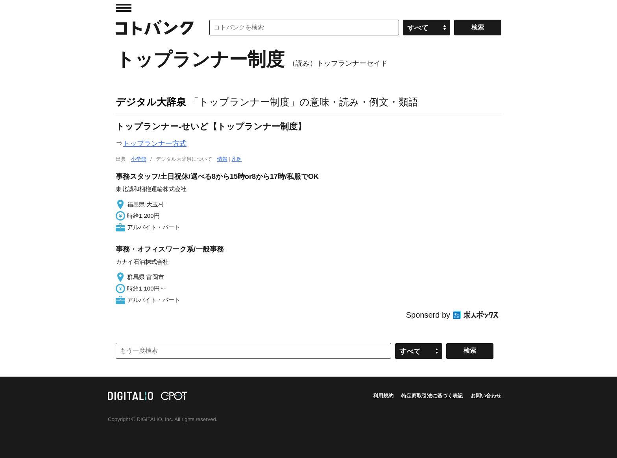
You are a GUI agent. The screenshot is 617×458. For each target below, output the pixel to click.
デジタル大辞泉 (151, 101)
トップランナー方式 (155, 143)
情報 (222, 159)
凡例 (236, 159)
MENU (123, 8)
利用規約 (383, 396)
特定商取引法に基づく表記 (432, 396)
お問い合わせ (486, 396)
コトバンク (155, 27)
